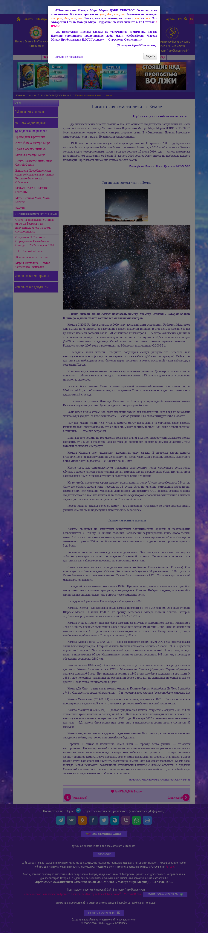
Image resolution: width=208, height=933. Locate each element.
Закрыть (150, 56)
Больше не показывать (67, 57)
